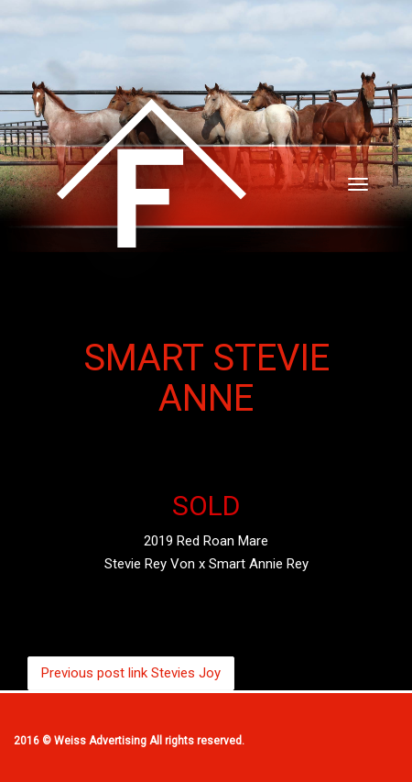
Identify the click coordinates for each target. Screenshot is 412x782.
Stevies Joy (131, 673)
